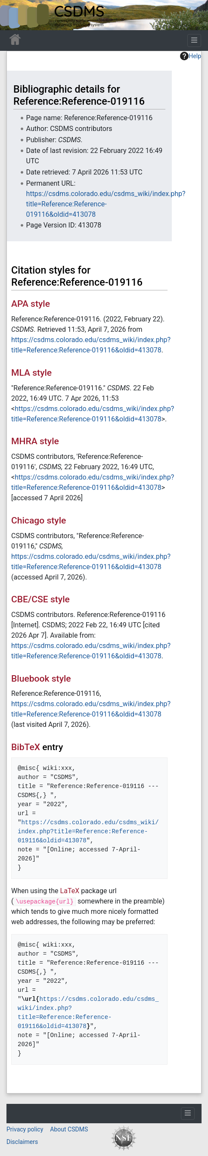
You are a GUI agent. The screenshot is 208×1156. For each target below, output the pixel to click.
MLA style (31, 372)
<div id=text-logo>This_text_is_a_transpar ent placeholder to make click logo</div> (14, 15)
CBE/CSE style (40, 599)
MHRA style (35, 441)
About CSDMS (69, 1129)
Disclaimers (22, 1141)
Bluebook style (41, 678)
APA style (30, 303)
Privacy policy (24, 1129)
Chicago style (38, 520)
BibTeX (25, 747)
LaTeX (70, 891)
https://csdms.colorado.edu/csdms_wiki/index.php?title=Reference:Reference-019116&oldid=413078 (106, 204)
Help (190, 56)
